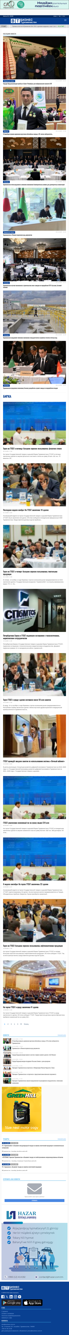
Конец (26, 1024)
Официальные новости (9, 81)
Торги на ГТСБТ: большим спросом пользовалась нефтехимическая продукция (33, 945)
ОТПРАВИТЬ (34, 1200)
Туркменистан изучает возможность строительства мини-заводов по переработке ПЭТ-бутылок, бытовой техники (32, 286)
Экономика (6, 182)
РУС (63, 16)
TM (59, 16)
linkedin (11, 1297)
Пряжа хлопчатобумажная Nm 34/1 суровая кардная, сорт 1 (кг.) (42, 26)
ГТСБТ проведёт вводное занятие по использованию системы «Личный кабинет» (34, 761)
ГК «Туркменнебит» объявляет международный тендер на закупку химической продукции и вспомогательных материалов (33, 1146)
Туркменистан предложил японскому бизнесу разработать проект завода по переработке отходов (30, 388)
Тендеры (6, 1139)
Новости (6, 1035)
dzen (19, 1297)
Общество (6, 131)
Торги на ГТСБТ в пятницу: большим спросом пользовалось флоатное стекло (32, 448)
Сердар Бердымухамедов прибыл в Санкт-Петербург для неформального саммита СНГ (27, 84)
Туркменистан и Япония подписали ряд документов (17, 235)
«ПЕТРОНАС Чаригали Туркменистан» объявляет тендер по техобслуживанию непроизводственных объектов (32, 1157)
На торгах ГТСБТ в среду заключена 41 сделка (20, 1007)
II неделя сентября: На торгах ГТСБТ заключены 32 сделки (25, 884)
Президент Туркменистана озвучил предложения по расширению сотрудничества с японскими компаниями (37, 1082)
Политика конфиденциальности (11, 1315)
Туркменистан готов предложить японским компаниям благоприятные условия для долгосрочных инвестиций (34, 184)
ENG (55, 16)
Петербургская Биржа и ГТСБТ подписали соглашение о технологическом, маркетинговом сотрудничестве (31, 637)
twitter (7, 1297)
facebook (3, 1297)
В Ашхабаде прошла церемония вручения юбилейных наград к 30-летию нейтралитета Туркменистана (35, 1042)
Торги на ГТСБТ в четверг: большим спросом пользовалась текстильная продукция (30, 572)
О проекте (5, 1311)
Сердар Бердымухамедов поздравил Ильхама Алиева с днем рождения (31, 1061)
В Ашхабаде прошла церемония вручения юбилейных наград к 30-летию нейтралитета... (28, 134)
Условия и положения (8, 1313)
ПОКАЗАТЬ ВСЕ (62, 1035)
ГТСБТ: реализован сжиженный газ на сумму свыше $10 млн (26, 822)
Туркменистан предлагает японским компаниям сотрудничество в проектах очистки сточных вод (30, 338)
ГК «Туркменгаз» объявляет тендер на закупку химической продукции (21, 1167)
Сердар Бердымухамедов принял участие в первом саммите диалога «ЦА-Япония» (34, 1055)
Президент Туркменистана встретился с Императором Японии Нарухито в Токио (33, 1068)
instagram (15, 1297)
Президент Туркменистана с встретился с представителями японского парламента (34, 1074)
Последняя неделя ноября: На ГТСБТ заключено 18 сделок (25, 510)
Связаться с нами (7, 1318)
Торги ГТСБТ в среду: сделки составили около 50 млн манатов (27, 699)
